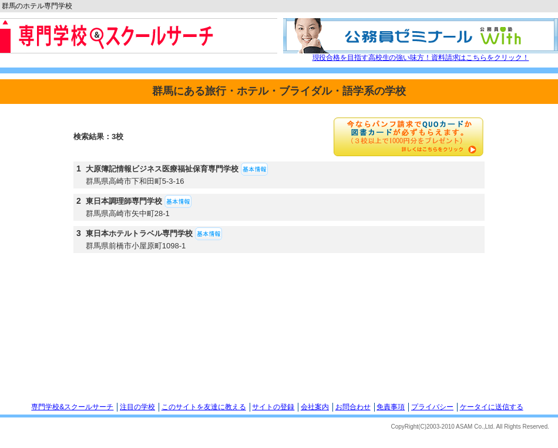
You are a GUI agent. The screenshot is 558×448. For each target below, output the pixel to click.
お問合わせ (353, 407)
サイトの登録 (273, 407)
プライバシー (432, 407)
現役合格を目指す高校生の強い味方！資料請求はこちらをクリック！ (420, 57)
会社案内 (315, 407)
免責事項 (391, 407)
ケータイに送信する (491, 407)
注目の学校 (137, 407)
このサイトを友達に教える (204, 407)
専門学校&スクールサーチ (72, 407)
